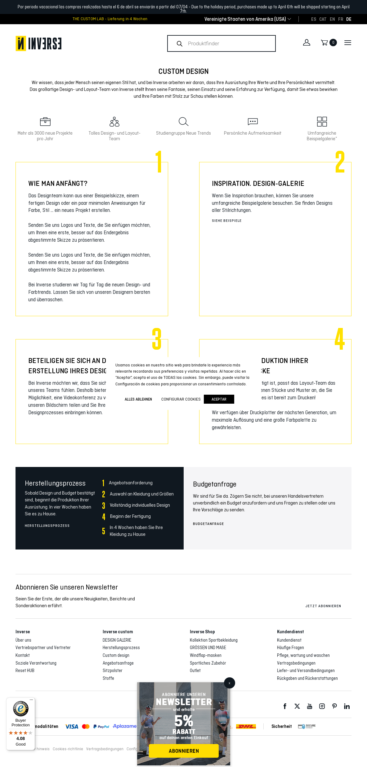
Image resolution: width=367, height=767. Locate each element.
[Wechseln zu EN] (332, 19)
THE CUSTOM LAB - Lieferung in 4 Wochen (110, 19)
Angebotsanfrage (118, 663)
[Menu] (31, 701)
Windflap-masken (206, 655)
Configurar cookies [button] (181, 399)
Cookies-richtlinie (68, 749)
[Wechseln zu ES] (313, 19)
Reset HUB (25, 670)
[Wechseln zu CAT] (323, 19)
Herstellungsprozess (47, 525)
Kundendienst (289, 640)
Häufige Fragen (290, 647)
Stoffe (108, 678)
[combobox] (245, 19)
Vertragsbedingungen (296, 663)
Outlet (195, 670)
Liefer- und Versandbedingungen (306, 670)
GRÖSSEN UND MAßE (208, 647)
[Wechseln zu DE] (348, 19)
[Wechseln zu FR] (340, 19)
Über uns (23, 640)
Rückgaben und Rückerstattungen (307, 678)
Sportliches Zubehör (208, 663)
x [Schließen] (229, 683)
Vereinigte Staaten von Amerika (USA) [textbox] (245, 19)
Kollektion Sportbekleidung (214, 640)
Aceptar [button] (219, 399)
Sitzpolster (113, 670)
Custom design (116, 655)
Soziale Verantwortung (36, 663)
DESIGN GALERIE (117, 640)
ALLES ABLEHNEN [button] (138, 399)
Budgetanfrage (208, 524)
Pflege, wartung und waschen (303, 655)
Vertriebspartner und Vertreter (43, 647)
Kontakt (23, 655)
